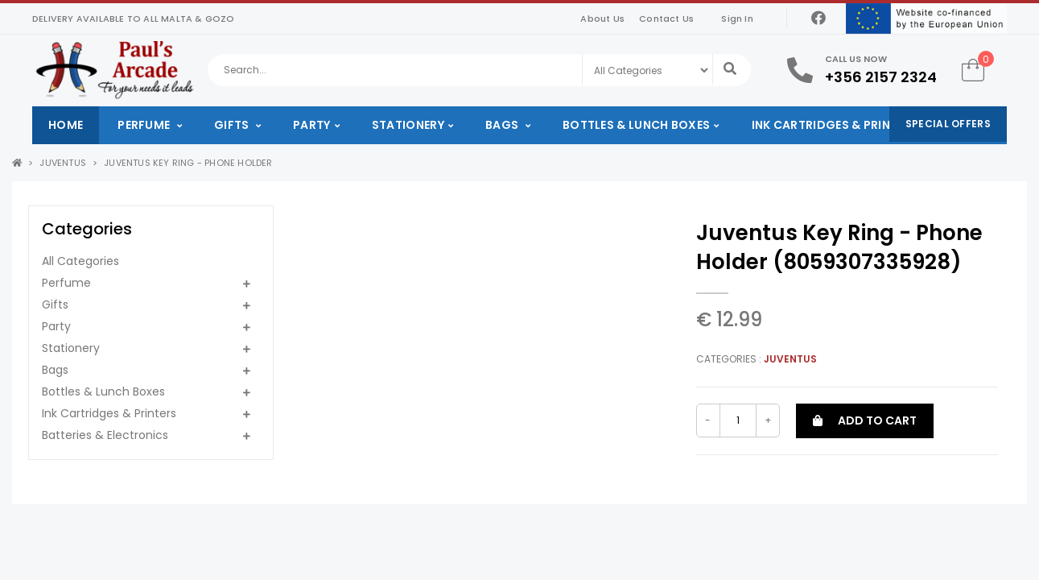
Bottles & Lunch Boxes (636, 125)
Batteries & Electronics (105, 435)
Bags (503, 125)
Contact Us (666, 18)
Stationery (408, 125)
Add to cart (865, 420)
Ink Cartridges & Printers (835, 125)
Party (312, 125)
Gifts (233, 125)
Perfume (145, 125)
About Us (602, 18)
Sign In (736, 18)
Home (65, 125)
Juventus (62, 162)
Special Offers (948, 123)
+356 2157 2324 (881, 77)
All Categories (80, 261)
